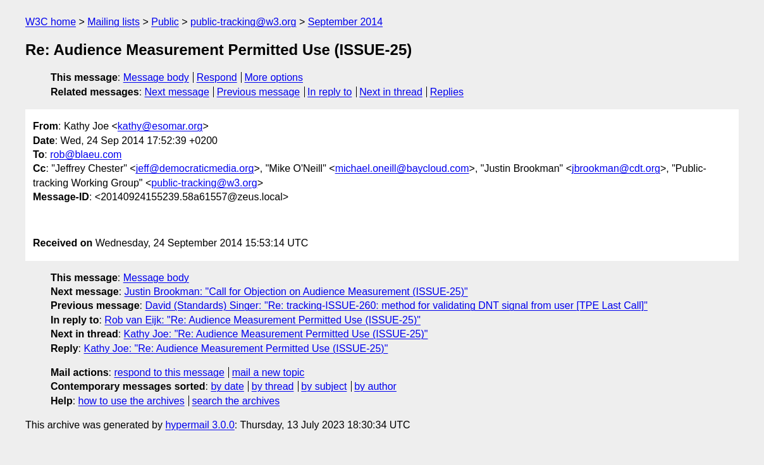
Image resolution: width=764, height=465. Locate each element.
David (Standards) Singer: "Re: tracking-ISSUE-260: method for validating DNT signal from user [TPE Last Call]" (396, 305)
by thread (273, 386)
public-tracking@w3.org (243, 21)
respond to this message (169, 372)
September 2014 (345, 21)
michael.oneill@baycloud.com (402, 168)
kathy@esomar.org (160, 126)
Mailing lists (113, 21)
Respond (217, 77)
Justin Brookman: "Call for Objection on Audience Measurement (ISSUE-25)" (296, 291)
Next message (177, 92)
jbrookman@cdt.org (616, 168)
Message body (156, 77)
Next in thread (390, 92)
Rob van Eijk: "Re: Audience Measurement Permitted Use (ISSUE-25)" (262, 320)
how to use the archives (131, 401)
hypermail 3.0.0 (199, 425)
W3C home (50, 21)
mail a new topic (268, 372)
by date (227, 386)
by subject (324, 386)
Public (165, 21)
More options (274, 77)
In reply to (329, 92)
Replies (447, 92)
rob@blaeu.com (85, 154)
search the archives (236, 401)
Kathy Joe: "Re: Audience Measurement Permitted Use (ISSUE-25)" (276, 334)
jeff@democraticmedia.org (195, 168)
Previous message (258, 92)
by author (375, 386)
